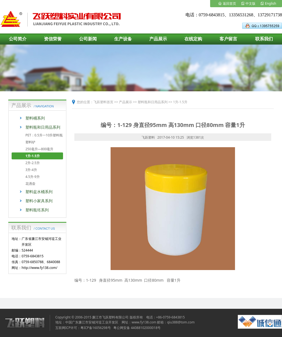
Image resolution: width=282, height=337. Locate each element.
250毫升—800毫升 (39, 149)
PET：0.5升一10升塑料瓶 (44, 135)
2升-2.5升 (32, 162)
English (270, 3)
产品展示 (125, 102)
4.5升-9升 (32, 176)
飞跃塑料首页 (103, 102)
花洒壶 (30, 183)
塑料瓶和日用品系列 (42, 127)
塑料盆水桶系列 (39, 191)
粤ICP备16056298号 (95, 327)
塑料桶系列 (35, 118)
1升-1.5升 (32, 156)
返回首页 (229, 3)
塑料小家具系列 (39, 200)
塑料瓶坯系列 (37, 209)
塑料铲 (30, 142)
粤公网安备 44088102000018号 (137, 327)
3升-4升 (31, 169)
